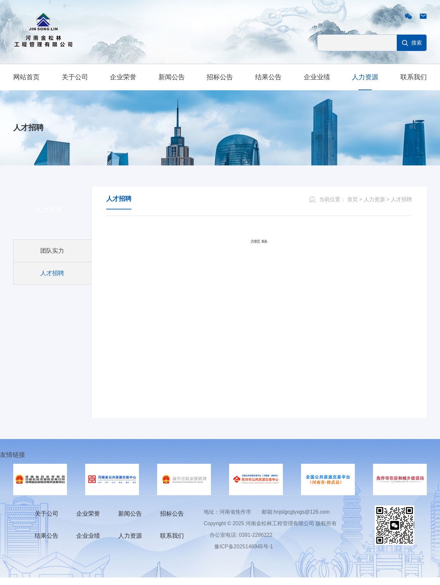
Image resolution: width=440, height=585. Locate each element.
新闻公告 (171, 77)
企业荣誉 (123, 77)
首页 (352, 206)
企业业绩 (317, 77)
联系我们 (413, 77)
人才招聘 (401, 206)
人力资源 (365, 77)
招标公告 (220, 77)
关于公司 (75, 77)
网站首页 (26, 77)
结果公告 (268, 77)
